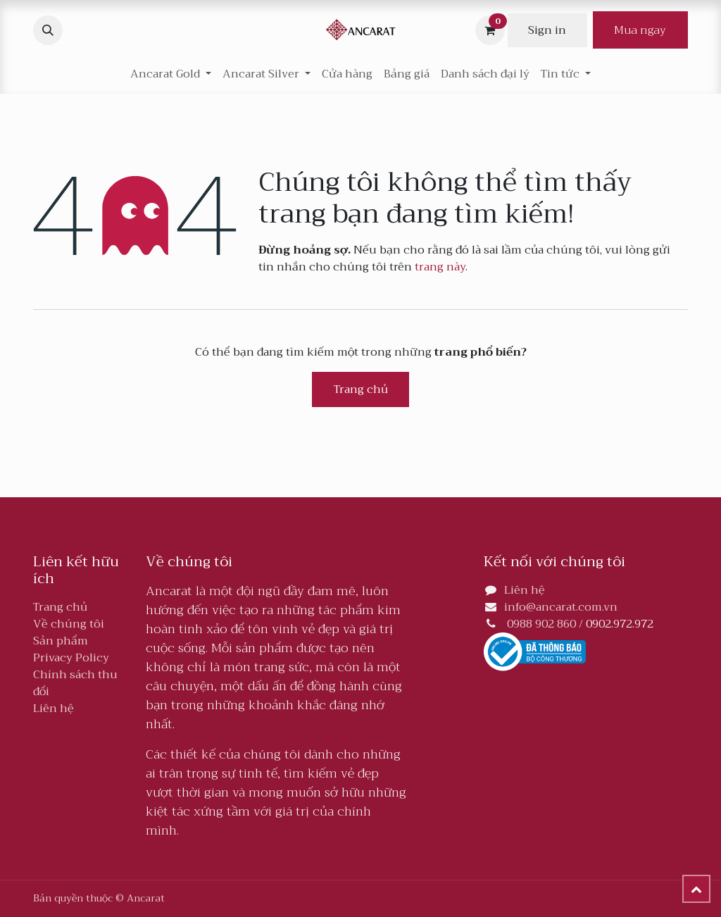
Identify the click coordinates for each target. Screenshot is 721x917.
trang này (440, 267)
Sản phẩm (60, 641)
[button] (48, 30)
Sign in (547, 30)
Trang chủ (361, 389)
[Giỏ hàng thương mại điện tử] (490, 30)
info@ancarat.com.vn (560, 607)
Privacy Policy (71, 658)
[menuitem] (347, 74)
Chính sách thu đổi (75, 683)
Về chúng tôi (68, 624)
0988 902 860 (541, 624)
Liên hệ (53, 708)
